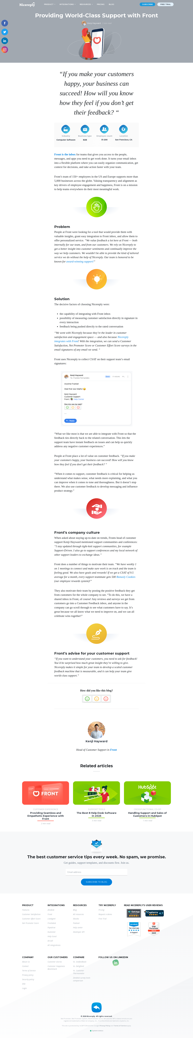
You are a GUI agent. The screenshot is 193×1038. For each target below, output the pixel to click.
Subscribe (147, 4)
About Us (26, 961)
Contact (25, 966)
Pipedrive (51, 927)
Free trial (165, 4)
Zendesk (51, 910)
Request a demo (105, 914)
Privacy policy (27, 975)
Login (24, 988)
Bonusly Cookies (125, 576)
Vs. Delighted (78, 966)
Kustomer (52, 932)
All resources (78, 914)
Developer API (79, 932)
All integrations (54, 945)
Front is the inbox (65, 154)
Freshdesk (52, 923)
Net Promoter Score (30, 923)
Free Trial (103, 918)
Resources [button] (85, 4)
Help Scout (52, 936)
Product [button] (48, 4)
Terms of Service (29, 970)
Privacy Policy (105, 1026)
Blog (111, 4)
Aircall (50, 940)
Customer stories (55, 961)
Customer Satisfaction (31, 914)
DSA (23, 984)
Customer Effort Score (31, 918)
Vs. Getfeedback (79, 961)
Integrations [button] (67, 4)
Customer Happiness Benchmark (56, 967)
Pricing (101, 4)
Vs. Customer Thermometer (78, 972)
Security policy (28, 979)
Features (25, 910)
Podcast (76, 923)
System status (96, 1031)
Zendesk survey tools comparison (81, 979)
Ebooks (76, 918)
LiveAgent (51, 918)
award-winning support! (80, 261)
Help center (78, 927)
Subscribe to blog (96, 882)
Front (113, 749)
